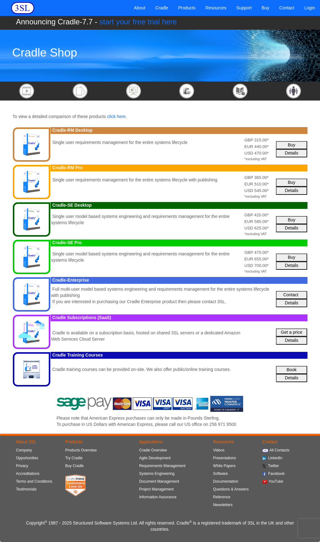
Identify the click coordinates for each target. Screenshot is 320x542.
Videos (218, 450)
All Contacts (275, 450)
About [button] (139, 7)
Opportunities (27, 458)
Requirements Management (162, 466)
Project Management (156, 489)
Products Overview (81, 450)
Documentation (225, 481)
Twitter (270, 466)
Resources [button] (215, 7)
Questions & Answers (231, 489)
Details (291, 152)
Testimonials (26, 489)
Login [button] (309, 7)
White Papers (224, 466)
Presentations (224, 458)
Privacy (22, 466)
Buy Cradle (74, 466)
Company (24, 450)
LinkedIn (272, 458)
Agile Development (155, 458)
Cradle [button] (161, 7)
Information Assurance (157, 497)
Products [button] (186, 7)
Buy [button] (265, 7)
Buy (291, 144)
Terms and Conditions (34, 481)
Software (220, 473)
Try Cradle (74, 458)
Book (292, 369)
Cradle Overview (153, 450)
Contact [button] (286, 7)
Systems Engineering (156, 473)
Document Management (159, 481)
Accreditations (27, 473)
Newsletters (223, 505)
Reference (221, 497)
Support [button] (244, 7)
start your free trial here (138, 21)
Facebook (273, 473)
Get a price (291, 332)
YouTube (272, 481)
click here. (117, 116)
